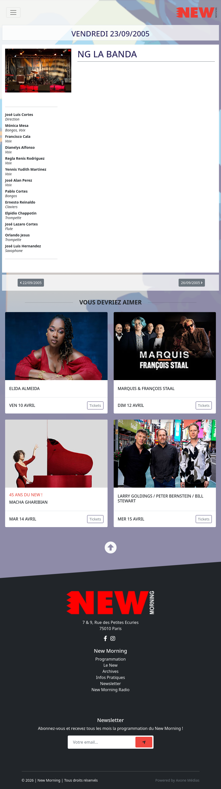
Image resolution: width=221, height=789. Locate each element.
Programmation (110, 659)
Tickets (95, 405)
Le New (110, 665)
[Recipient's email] (102, 742)
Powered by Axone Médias (177, 780)
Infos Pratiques (110, 677)
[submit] (143, 742)
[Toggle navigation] (13, 12)
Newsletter (110, 683)
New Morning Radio (110, 689)
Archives (110, 671)
